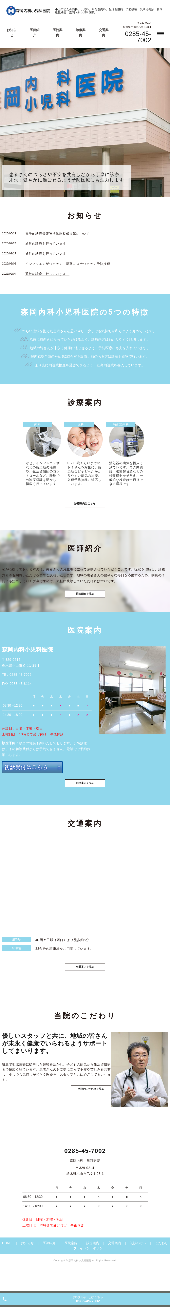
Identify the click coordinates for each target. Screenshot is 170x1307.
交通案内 (114, 1263)
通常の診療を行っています (45, 243)
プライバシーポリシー (89, 1268)
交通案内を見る (85, 986)
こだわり (161, 1263)
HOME (7, 1263)
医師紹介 (49, 1263)
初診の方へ (138, 1263)
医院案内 (70, 1263)
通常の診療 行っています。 (47, 274)
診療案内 (92, 1263)
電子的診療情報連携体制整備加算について (57, 233)
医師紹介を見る (85, 606)
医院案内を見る (85, 800)
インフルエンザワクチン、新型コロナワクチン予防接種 (67, 264)
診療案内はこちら (85, 511)
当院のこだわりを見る (85, 1123)
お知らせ (27, 1263)
